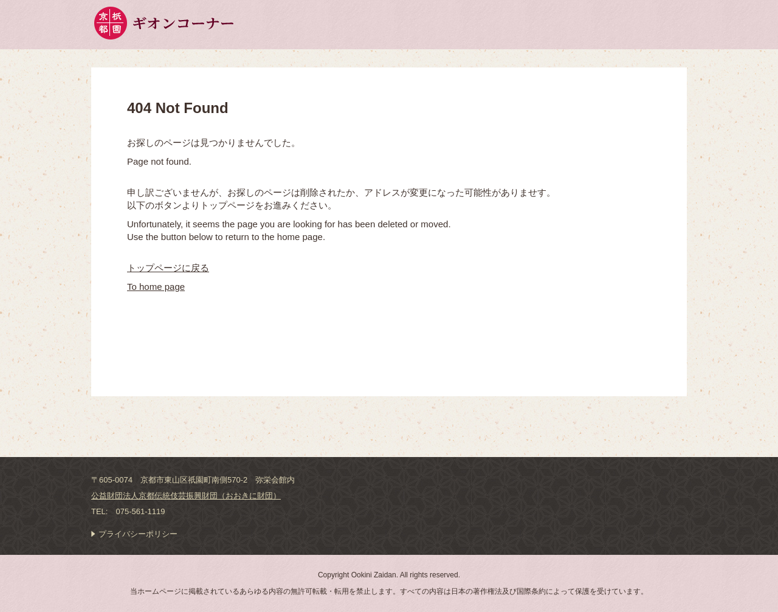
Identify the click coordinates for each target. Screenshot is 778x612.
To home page (156, 286)
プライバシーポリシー (137, 533)
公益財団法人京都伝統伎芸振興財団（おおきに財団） (186, 495)
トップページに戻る (168, 268)
